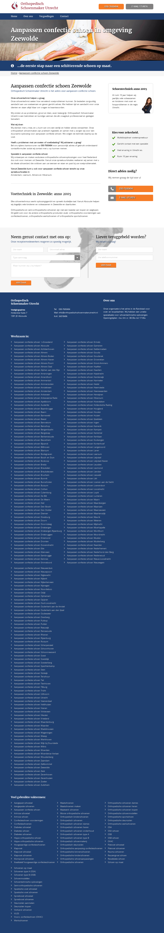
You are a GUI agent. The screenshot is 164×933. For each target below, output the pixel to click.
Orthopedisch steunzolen (71, 845)
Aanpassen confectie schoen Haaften (84, 367)
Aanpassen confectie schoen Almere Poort (33, 363)
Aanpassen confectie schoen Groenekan (85, 360)
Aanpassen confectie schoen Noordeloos (33, 589)
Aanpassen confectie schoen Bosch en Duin (34, 458)
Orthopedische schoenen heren (122, 806)
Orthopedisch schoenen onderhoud (77, 831)
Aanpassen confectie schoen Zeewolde (32, 767)
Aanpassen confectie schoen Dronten (31, 541)
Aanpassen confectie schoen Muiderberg (86, 541)
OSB (110, 834)
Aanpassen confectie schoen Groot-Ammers (87, 363)
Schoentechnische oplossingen (28, 882)
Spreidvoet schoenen (24, 899)
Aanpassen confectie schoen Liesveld (84, 475)
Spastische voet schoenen (26, 892)
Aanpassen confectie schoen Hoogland (85, 409)
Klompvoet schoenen (24, 859)
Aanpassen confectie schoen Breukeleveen (33, 472)
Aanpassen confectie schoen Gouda (83, 353)
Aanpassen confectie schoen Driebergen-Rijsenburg (38, 531)
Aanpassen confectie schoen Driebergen (32, 528)
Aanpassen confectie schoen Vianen (30, 708)
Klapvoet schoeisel (22, 852)
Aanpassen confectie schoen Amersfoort (32, 377)
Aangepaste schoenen (24, 806)
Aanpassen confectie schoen (27, 810)
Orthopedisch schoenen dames (74, 824)
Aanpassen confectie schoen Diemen (31, 513)
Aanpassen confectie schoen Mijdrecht (84, 524)
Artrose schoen (21, 817)
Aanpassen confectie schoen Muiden (84, 538)
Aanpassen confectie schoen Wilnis (30, 747)
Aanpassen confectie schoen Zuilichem (32, 785)
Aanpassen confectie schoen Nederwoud (86, 556)
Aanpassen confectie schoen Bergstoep (32, 433)
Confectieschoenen (23, 824)
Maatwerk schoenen (69, 810)
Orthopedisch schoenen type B (74, 838)
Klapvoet (18, 848)
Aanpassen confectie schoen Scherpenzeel (33, 645)
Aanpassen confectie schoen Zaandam (32, 761)
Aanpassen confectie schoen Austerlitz (31, 405)
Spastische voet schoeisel (25, 889)
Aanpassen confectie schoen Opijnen (31, 600)
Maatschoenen (67, 803)
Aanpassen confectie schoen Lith (82, 478)
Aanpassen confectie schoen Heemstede (85, 388)
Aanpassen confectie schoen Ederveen (32, 552)
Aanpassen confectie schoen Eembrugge (32, 556)
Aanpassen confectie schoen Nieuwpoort (33, 572)
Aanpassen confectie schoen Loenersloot (86, 486)
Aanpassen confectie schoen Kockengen (85, 440)
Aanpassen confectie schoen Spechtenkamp (34, 666)
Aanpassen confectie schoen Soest (30, 656)
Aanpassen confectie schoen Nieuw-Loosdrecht (89, 559)
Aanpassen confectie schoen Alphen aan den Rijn (37, 370)
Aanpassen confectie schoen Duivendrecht (33, 545)
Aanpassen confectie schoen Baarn (30, 412)
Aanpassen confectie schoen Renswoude (33, 631)
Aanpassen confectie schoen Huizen (83, 416)
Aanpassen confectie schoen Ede (29, 548)
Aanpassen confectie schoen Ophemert (32, 596)
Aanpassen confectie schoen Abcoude (31, 346)
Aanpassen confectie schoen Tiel (29, 680)
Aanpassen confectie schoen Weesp (30, 736)
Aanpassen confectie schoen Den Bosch (32, 507)
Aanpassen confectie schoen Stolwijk (31, 673)
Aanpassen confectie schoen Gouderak (85, 356)
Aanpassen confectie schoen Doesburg (32, 517)
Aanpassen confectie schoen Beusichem (32, 440)
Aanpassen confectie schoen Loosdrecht (85, 489)
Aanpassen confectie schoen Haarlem (84, 370)
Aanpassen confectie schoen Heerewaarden (87, 391)
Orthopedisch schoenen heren (74, 827)
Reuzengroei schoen (117, 855)
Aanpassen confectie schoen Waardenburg (34, 722)
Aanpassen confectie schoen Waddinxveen (34, 729)
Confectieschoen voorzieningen (28, 820)
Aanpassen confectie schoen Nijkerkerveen (34, 582)
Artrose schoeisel (22, 813)
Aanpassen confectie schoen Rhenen (31, 635)
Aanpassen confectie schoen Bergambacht (33, 430)
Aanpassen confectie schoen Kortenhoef (85, 444)
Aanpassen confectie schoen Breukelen (32, 468)
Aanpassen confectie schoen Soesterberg (33, 663)
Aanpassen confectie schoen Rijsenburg (32, 638)
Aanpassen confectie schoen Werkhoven (33, 740)
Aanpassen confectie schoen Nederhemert (86, 548)
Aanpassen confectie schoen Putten (30, 624)
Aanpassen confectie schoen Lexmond (85, 468)
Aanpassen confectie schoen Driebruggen (33, 535)
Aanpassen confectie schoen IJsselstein (84, 419)
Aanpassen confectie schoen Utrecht (31, 698)
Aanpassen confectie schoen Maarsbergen (86, 503)
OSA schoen (113, 831)
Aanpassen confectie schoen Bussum (31, 486)
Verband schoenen (23, 910)
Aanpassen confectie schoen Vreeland (31, 719)
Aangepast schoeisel (23, 803)
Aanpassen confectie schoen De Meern (32, 500)
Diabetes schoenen (23, 834)
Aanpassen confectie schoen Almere (30, 353)
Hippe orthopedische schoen (27, 838)
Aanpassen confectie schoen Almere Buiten (34, 356)
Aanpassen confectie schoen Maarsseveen (86, 510)
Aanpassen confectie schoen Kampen (84, 430)
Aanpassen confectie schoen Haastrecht (85, 374)
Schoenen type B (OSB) (25, 875)
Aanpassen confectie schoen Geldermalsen (87, 349)
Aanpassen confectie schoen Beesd (30, 419)
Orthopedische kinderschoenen (74, 855)
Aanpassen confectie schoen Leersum (84, 454)
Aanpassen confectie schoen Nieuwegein (85, 563)
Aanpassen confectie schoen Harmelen (85, 381)
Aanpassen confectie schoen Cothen (31, 489)
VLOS (16, 913)
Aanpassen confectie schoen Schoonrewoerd (35, 652)
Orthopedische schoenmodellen (123, 813)
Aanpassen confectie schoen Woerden (32, 750)
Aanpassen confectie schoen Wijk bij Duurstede (36, 743)
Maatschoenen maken (70, 806)
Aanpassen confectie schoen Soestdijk (31, 659)
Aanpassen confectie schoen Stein (29, 670)
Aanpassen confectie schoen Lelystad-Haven (87, 461)
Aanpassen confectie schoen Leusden (84, 465)
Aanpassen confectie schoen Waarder (31, 726)
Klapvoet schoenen (23, 855)
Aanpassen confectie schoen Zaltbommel (33, 764)
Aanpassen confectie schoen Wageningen (33, 733)
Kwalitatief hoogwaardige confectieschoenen (34, 862)
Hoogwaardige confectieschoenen (29, 845)
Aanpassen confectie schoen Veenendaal (33, 701)
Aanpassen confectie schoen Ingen (83, 423)
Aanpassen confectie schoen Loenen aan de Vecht (90, 482)
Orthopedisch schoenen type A (74, 834)
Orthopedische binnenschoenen (75, 852)
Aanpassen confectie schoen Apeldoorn (32, 402)
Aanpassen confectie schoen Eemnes (31, 559)
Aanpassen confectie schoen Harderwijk (85, 377)
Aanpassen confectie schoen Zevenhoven (33, 775)
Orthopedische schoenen (71, 862)
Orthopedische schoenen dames (123, 803)
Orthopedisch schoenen (71, 820)
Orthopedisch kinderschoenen (74, 817)
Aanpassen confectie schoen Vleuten (31, 715)
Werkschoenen (21, 921)
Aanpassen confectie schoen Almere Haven (34, 360)
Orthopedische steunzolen (120, 820)
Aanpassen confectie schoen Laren (83, 451)
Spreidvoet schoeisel (23, 896)
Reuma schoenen (116, 852)
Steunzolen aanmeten (24, 903)
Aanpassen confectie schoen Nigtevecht (32, 575)
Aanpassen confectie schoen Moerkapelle (86, 528)
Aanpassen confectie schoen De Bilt (30, 496)
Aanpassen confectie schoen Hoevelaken (86, 402)
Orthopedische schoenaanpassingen (77, 859)
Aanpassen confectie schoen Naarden (84, 545)
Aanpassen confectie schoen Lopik (83, 493)
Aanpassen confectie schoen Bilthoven (32, 447)
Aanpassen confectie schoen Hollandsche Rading (89, 405)
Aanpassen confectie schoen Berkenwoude (34, 437)
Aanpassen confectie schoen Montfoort (85, 531)
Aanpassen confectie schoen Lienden (84, 472)
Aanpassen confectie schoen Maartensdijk (86, 513)
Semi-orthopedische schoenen (28, 886)
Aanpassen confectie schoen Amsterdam (33, 391)
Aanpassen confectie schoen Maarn (83, 500)
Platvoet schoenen (116, 848)
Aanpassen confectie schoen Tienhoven (32, 684)
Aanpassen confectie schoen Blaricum (31, 451)
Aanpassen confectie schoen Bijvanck (31, 444)
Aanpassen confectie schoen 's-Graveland (33, 342)
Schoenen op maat (23, 868)
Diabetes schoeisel (22, 827)
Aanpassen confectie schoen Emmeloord (33, 563)
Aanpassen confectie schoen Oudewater (32, 614)
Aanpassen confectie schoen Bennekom (32, 423)
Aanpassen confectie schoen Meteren (84, 521)
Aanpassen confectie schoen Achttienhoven (34, 349)
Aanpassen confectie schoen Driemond (32, 538)
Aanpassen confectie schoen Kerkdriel (84, 433)
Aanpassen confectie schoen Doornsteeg (33, 524)
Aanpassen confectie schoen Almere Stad (33, 367)
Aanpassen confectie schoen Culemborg (32, 493)
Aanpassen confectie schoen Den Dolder (33, 510)
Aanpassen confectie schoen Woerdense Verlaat (36, 754)
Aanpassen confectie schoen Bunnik (30, 478)
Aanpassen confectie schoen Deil (29, 503)
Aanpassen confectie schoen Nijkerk (30, 579)
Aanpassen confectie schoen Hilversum (85, 398)
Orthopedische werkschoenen (122, 824)
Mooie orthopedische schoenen (75, 813)
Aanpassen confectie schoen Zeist (29, 771)
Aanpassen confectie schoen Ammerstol (32, 381)
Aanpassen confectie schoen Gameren (84, 346)
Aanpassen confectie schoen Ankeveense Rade (35, 398)
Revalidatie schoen (116, 859)
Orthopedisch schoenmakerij (73, 841)
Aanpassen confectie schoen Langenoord (86, 447)
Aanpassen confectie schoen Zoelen (30, 782)
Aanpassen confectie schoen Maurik (83, 517)
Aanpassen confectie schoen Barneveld (32, 416)
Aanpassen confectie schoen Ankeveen (32, 395)
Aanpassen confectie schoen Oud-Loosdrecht (35, 603)
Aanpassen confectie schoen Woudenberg (33, 757)
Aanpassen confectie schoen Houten (84, 412)
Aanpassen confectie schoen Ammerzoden (34, 384)
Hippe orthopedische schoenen (28, 841)
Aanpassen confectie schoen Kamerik (84, 426)
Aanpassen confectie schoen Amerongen (33, 374)
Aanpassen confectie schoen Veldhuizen (32, 705)
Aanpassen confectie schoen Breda (30, 465)
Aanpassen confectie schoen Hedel (83, 384)
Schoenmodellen (22, 878)
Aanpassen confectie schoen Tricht (30, 691)
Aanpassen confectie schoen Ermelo (83, 342)
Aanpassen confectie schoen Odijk (29, 593)
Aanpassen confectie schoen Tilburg (30, 687)
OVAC (110, 841)
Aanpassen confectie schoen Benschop (32, 426)
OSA (110, 827)
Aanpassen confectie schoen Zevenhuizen (33, 778)
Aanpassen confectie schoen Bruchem (31, 475)
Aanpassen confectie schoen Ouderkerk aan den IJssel (39, 610)
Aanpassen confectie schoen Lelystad (84, 458)
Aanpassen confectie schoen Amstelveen (32, 388)
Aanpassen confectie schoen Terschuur (32, 677)
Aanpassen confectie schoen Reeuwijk (31, 628)
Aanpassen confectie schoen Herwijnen (85, 395)
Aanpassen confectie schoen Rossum (31, 642)
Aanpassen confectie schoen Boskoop (31, 461)
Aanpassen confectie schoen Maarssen (84, 507)
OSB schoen (113, 838)
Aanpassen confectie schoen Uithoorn (31, 694)
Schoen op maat (115, 862)
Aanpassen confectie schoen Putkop (31, 621)
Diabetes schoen (21, 831)
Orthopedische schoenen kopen (123, 810)
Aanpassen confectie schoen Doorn (30, 521)
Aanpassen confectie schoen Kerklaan (84, 437)
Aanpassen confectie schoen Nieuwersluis (33, 568)
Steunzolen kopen (22, 906)
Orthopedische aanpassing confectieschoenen (81, 848)
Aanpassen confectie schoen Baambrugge (33, 409)
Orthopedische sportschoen (121, 817)
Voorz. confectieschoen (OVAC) (28, 917)
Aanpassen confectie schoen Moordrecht (86, 535)
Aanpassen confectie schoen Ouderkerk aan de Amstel (39, 607)
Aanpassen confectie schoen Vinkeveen (32, 712)
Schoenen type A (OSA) (25, 871)
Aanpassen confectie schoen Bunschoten (33, 482)
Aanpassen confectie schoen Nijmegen (32, 586)
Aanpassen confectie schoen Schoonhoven (34, 649)
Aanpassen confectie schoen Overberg (32, 617)
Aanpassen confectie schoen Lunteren (84, 496)
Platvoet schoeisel (116, 845)
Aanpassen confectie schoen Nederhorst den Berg (90, 552)
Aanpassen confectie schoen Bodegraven (33, 454)
